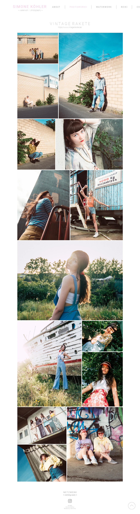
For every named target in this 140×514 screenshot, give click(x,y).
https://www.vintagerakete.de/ (70, 27)
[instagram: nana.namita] (69, 500)
